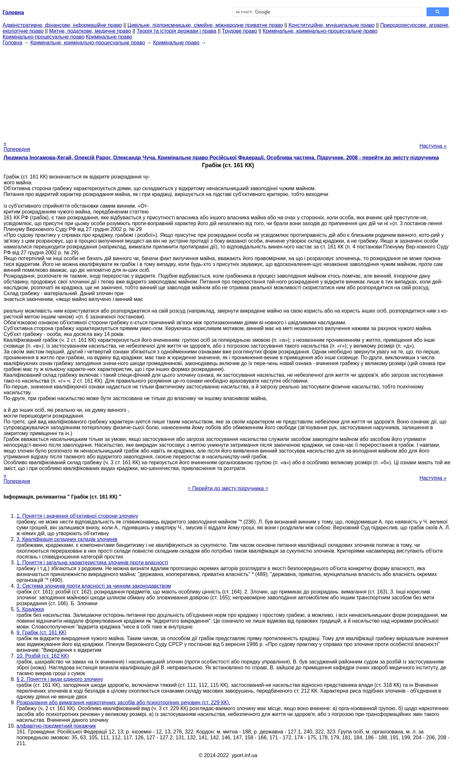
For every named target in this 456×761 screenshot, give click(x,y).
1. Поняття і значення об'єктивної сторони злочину (77, 516)
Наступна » (433, 146)
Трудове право (239, 31)
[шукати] (326, 12)
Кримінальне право (109, 37)
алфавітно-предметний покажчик (56, 726)
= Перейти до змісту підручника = (228, 488)
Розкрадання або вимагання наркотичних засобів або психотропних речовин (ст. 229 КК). (123, 702)
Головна (12, 42)
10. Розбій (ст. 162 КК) (43, 656)
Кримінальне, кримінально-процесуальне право (320, 31)
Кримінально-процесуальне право (44, 37)
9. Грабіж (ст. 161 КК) (41, 632)
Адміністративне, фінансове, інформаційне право (62, 25)
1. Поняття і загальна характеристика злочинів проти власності (92, 562)
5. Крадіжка (30, 609)
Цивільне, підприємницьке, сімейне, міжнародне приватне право (205, 25)
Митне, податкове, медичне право (90, 31)
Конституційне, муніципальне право (332, 25)
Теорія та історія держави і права (176, 31)
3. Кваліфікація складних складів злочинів (67, 539)
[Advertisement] (228, 91)
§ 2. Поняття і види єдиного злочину (60, 679)
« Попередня (17, 146)
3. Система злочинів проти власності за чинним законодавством (94, 586)
